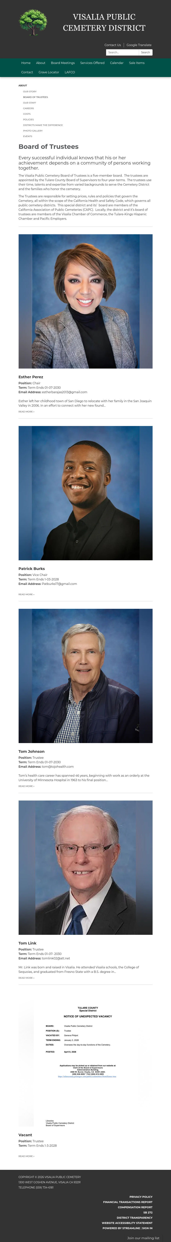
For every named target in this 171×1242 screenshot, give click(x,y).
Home (26, 63)
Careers (28, 108)
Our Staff (29, 102)
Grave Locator (49, 72)
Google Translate (139, 45)
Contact (27, 72)
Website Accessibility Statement (127, 1223)
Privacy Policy (141, 1197)
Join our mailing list (143, 1238)
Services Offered (92, 63)
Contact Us (113, 45)
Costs (27, 113)
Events (27, 136)
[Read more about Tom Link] (86, 886)
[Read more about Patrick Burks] (86, 507)
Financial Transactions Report (127, 1202)
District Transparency (135, 1217)
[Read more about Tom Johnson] (86, 694)
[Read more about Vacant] (86, 1071)
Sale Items (137, 63)
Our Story (30, 91)
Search (145, 52)
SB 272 (148, 1212)
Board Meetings (63, 63)
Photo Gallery (33, 130)
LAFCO (70, 72)
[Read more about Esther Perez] (86, 320)
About (40, 63)
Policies (28, 119)
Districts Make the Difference (43, 125)
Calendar (117, 63)
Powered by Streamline (121, 1228)
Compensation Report (135, 1207)
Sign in (147, 1228)
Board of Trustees (35, 97)
